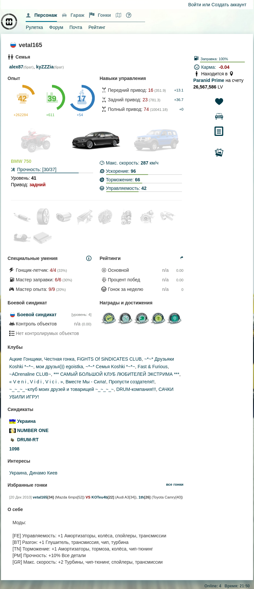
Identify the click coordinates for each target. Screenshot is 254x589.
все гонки (175, 484)
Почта (75, 27)
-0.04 (224, 67)
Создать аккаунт (229, 4)
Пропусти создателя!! (131, 381)
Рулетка (34, 27)
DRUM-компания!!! (136, 389)
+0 (181, 109)
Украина (18, 472)
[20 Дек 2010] (20, 497)
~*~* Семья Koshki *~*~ (110, 366)
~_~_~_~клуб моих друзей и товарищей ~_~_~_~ (61, 389)
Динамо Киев (43, 472)
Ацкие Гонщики (25, 359)
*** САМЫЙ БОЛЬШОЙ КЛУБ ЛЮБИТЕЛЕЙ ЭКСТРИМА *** (116, 374)
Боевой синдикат (37, 314)
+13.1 (178, 90)
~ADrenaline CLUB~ (30, 374)
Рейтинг (97, 27)
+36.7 (178, 100)
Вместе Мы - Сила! (85, 381)
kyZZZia (45, 66)
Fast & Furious (152, 366)
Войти (194, 4)
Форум (56, 27)
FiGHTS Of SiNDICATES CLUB (109, 359)
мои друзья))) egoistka (59, 366)
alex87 (16, 66)
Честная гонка (59, 359)
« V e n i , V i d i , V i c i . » (36, 381)
